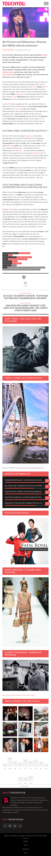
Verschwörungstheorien (31, 269)
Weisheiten (36, 153)
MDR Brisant (17, 263)
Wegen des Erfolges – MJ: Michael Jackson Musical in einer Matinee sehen (25, 480)
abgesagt (29, 136)
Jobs (25, 853)
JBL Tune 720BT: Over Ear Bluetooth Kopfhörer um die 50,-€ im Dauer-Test (25, 486)
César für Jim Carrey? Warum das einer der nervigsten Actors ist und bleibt (25, 491)
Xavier (34, 87)
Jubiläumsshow (8, 72)
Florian (14, 97)
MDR (9, 104)
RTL (46, 87)
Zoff (40, 119)
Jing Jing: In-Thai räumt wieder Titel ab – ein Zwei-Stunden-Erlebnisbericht (25, 503)
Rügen (12, 146)
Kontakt (25, 841)
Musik (5, 269)
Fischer (44, 55)
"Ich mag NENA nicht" (24, 257)
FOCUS (15, 261)
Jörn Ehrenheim (24, 253)
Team (25, 845)
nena (10, 269)
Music (14, 265)
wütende (17, 109)
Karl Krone (7, 50)
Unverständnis (7, 74)
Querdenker (20, 94)
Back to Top (24, 786)
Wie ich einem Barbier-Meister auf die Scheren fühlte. (18, 695)
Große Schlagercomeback (17, 259)
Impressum (25, 849)
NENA (10, 209)
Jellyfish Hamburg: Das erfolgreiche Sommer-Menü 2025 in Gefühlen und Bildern (25, 497)
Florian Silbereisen (14, 267)
